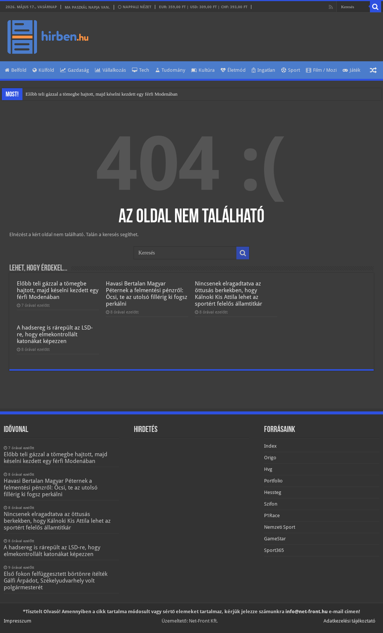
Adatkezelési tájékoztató (350, 621)
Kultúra (203, 70)
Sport (290, 70)
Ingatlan (263, 70)
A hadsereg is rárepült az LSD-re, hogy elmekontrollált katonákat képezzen (55, 334)
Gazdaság (74, 70)
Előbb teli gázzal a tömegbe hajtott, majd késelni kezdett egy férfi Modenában (101, 94)
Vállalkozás (110, 70)
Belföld (16, 70)
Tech (140, 70)
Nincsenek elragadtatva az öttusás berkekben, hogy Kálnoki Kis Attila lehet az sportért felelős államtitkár (228, 293)
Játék (351, 70)
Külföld (43, 70)
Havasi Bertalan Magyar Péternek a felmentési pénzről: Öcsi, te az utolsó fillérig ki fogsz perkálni (146, 293)
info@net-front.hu (306, 611)
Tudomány (170, 70)
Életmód (233, 70)
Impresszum (17, 621)
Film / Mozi (321, 70)
